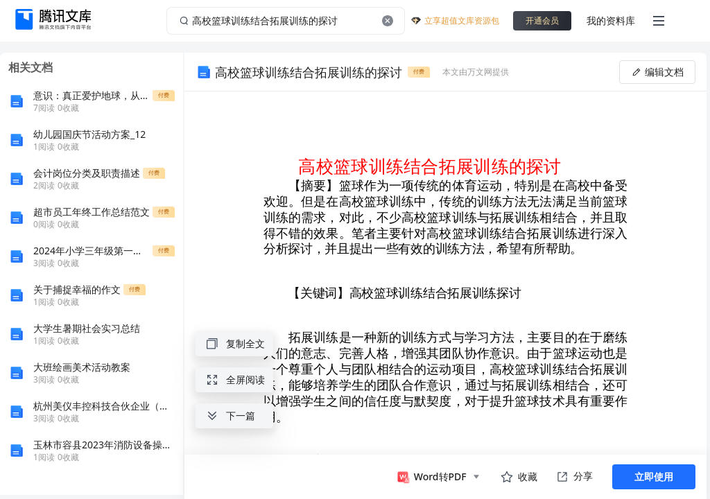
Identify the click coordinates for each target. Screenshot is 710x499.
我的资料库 (611, 20)
